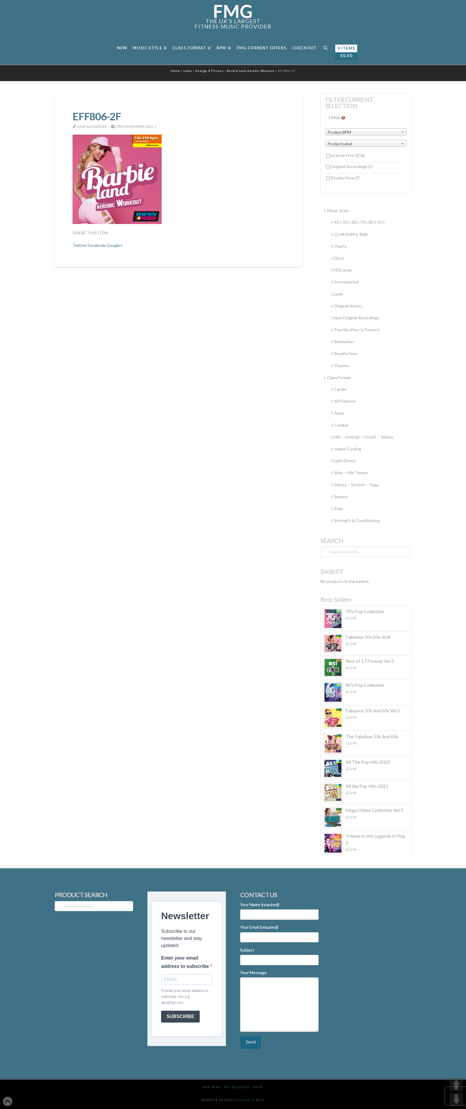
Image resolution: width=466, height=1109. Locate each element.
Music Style (336, 210)
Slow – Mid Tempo (349, 472)
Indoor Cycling (346, 448)
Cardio (338, 389)
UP (456, 1084)
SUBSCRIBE (180, 1016)
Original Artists (347, 305)
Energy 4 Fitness (209, 70)
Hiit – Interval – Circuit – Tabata (362, 436)
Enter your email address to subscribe (185, 961)
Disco (337, 258)
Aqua (337, 412)
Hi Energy (341, 269)
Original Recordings (352, 166)
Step (337, 508)
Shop (258, 1087)
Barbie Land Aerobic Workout (251, 70)
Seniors (339, 496)
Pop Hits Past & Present (355, 329)
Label (187, 70)
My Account (237, 1087)
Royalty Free (345, 177)
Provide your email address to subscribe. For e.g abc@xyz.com (184, 997)
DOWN (456, 1099)
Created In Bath (249, 1100)
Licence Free (348, 155)
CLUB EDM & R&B (349, 234)
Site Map (212, 1087)
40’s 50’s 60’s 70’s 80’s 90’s (358, 222)
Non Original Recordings (355, 317)
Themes (340, 365)
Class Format (337, 377)
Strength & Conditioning (355, 520)
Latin (337, 293)
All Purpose (343, 400)
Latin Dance (343, 460)
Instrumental (344, 281)
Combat (340, 424)
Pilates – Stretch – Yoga (355, 484)
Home (175, 70)
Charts (339, 246)
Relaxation (342, 341)
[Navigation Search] (325, 50)
